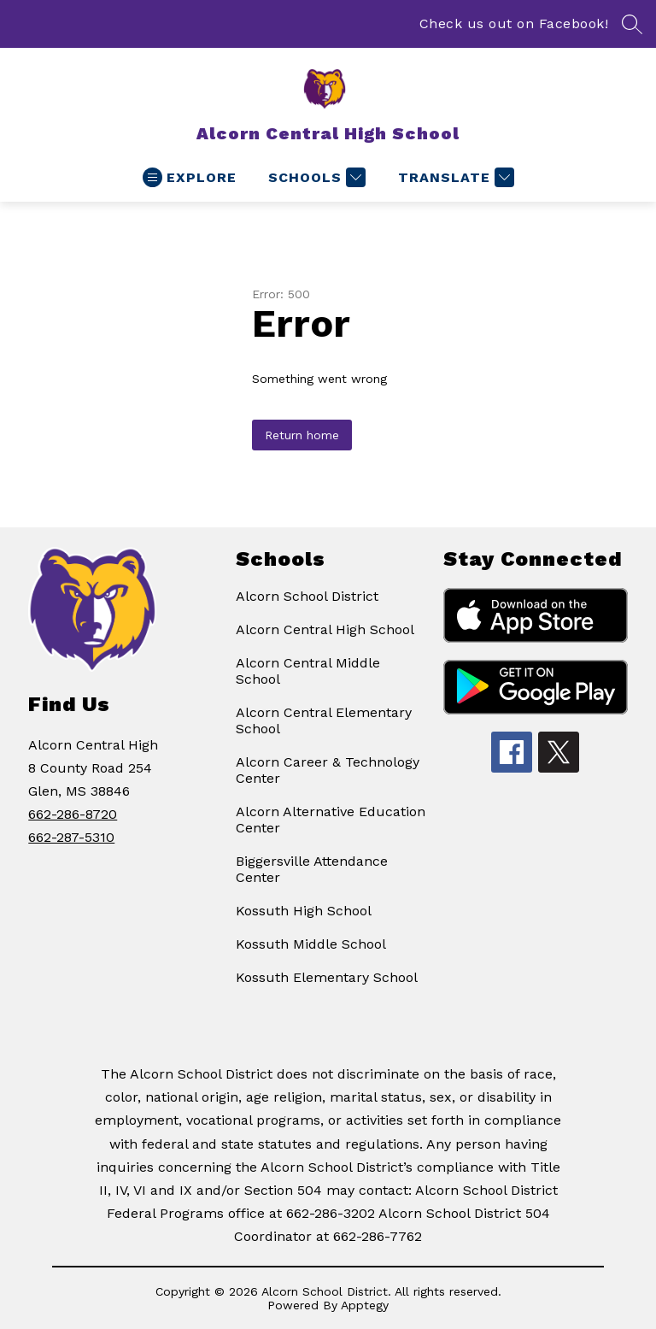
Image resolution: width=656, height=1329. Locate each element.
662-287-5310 (71, 837)
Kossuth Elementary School (327, 977)
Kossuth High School (304, 911)
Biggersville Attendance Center (312, 869)
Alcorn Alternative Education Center (330, 819)
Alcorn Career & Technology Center (327, 770)
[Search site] (632, 24)
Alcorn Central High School (325, 629)
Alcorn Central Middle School (308, 671)
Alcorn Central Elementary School (324, 720)
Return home (302, 435)
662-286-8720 (72, 814)
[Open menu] (190, 177)
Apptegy (365, 1305)
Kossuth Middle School (311, 944)
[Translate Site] (454, 177)
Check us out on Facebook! (514, 23)
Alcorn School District (307, 596)
